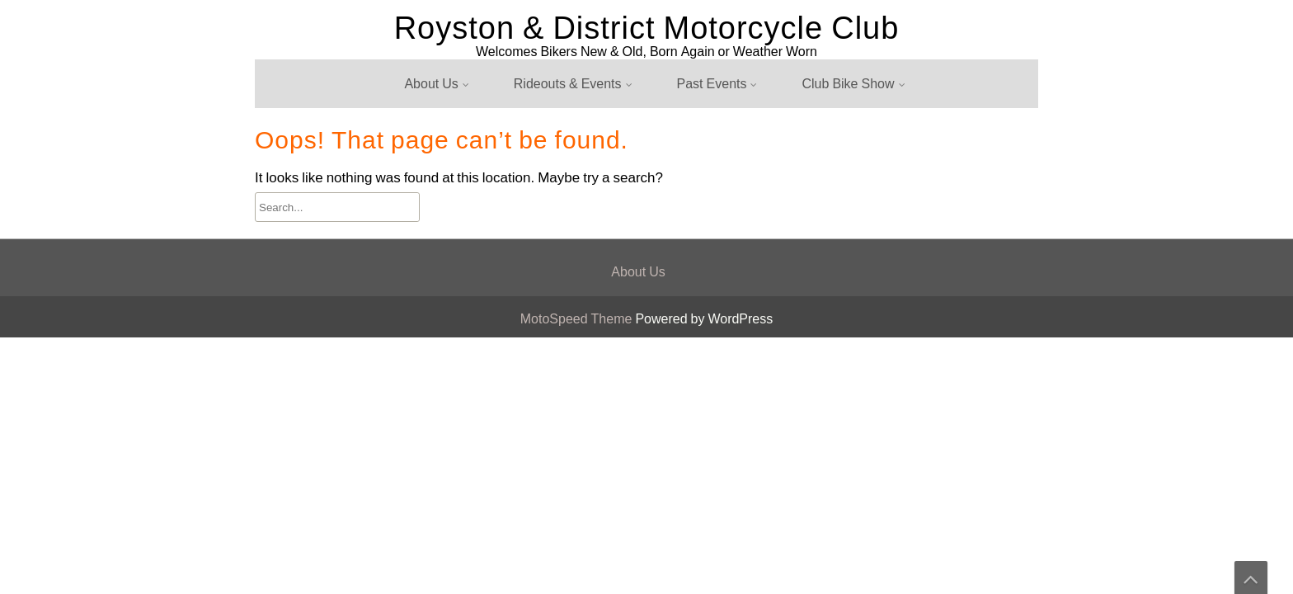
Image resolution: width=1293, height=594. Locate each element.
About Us (431, 84)
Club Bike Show (848, 84)
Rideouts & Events (568, 84)
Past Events (712, 84)
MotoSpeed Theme (578, 319)
